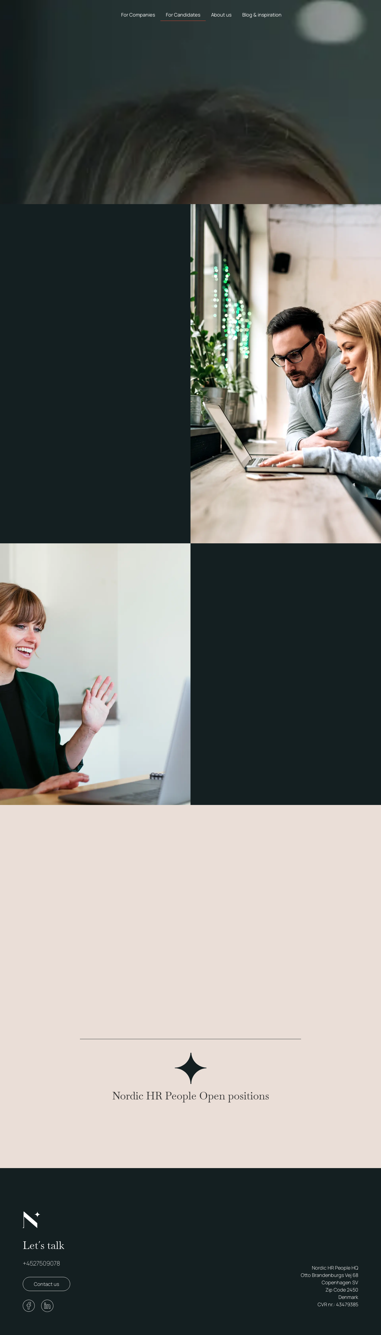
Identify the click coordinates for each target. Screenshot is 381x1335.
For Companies (138, 14)
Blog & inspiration (262, 14)
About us (221, 14)
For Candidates (183, 14)
